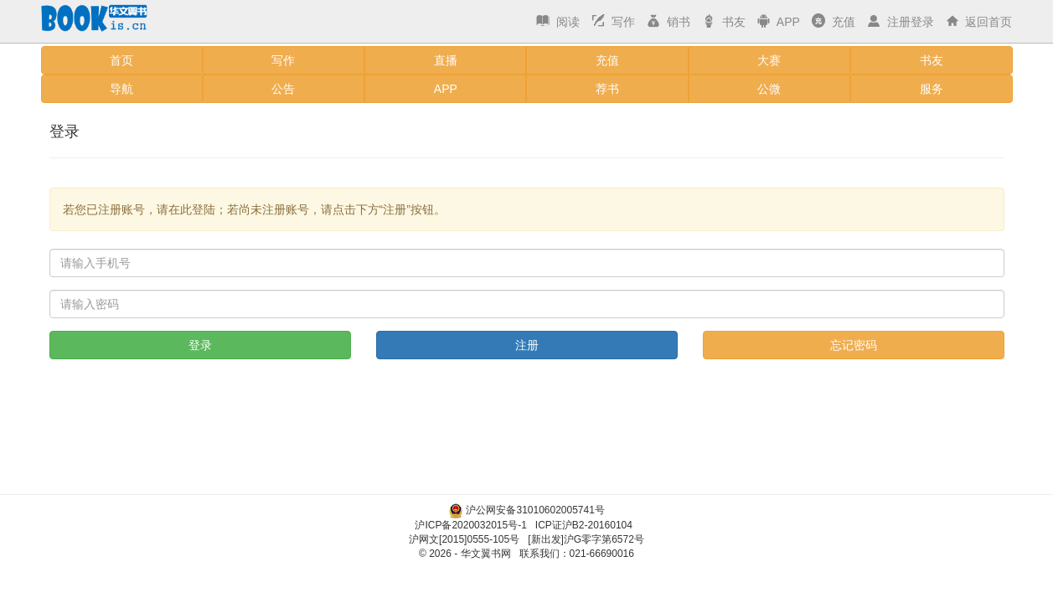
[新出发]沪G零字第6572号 (586, 539)
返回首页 (977, 21)
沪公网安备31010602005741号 (535, 510)
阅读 (556, 21)
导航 (121, 88)
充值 (831, 21)
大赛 (769, 60)
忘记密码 (853, 345)
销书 (666, 21)
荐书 (607, 88)
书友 (722, 21)
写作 (611, 21)
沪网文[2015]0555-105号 (464, 539)
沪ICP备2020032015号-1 (470, 525)
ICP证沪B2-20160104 (583, 525)
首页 (121, 60)
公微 (769, 88)
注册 (527, 345)
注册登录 (899, 21)
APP (777, 21)
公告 (283, 88)
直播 (445, 60)
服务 (931, 88)
